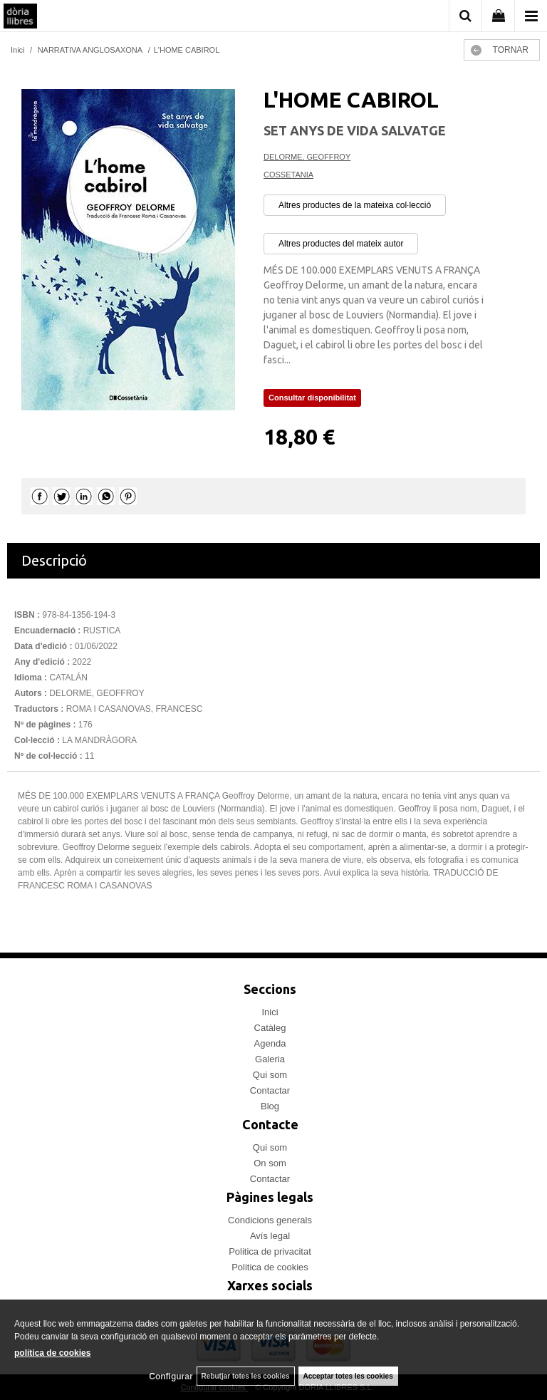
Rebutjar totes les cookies (246, 1376)
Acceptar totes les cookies (348, 1376)
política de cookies (52, 1353)
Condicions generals (270, 1220)
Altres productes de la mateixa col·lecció (354, 205)
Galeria (270, 1059)
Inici (269, 1012)
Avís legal (270, 1235)
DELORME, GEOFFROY (307, 156)
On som (270, 1163)
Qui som (270, 1074)
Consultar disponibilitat (312, 397)
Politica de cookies (269, 1267)
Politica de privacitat (270, 1251)
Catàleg (270, 1027)
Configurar (170, 1376)
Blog (270, 1106)
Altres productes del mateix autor (340, 244)
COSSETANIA (288, 174)
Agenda (270, 1043)
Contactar (270, 1090)
